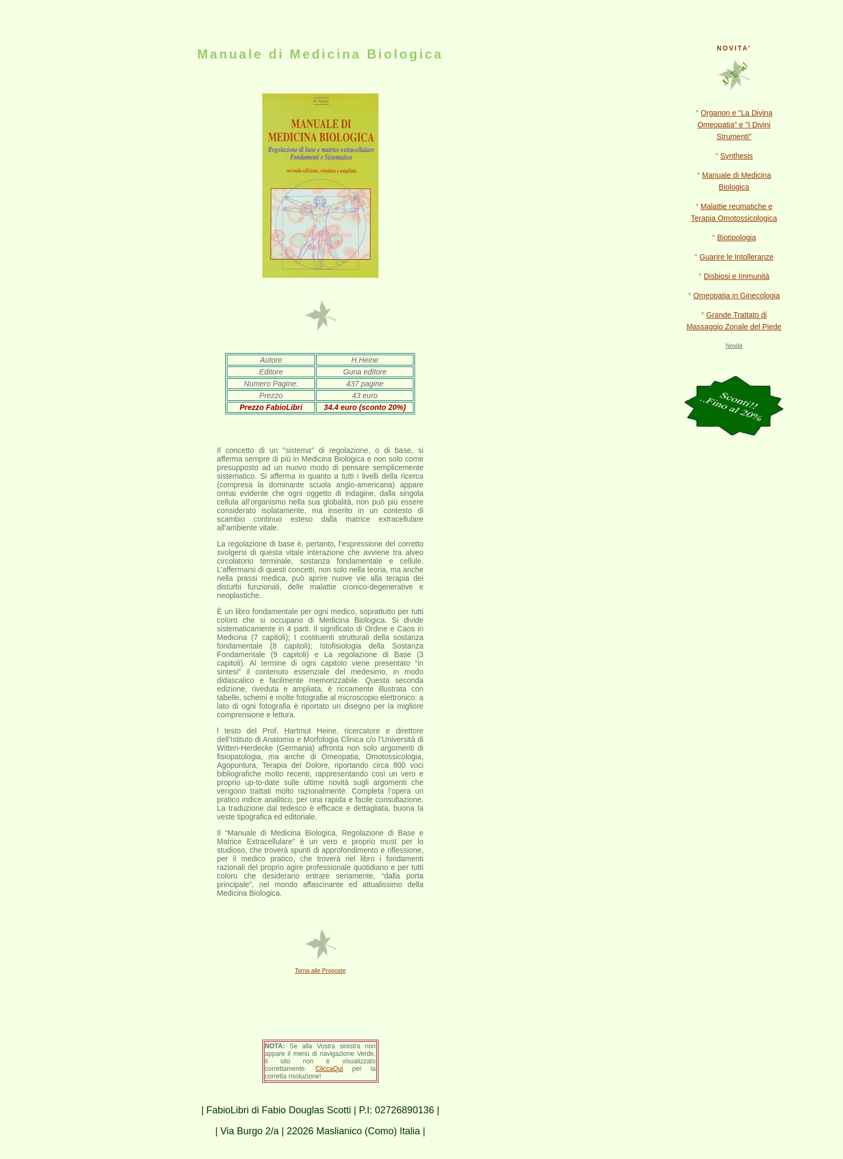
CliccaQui (329, 1068)
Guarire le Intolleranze (736, 257)
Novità (734, 345)
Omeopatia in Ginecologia (736, 295)
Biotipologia (736, 237)
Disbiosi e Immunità (736, 276)
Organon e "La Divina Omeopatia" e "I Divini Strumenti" (734, 125)
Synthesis (736, 156)
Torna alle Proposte (320, 970)
